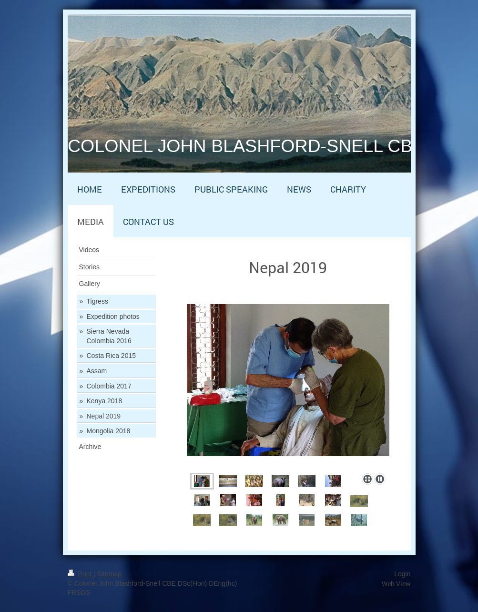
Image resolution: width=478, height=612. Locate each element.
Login (402, 574)
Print (81, 574)
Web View (396, 583)
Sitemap (109, 574)
